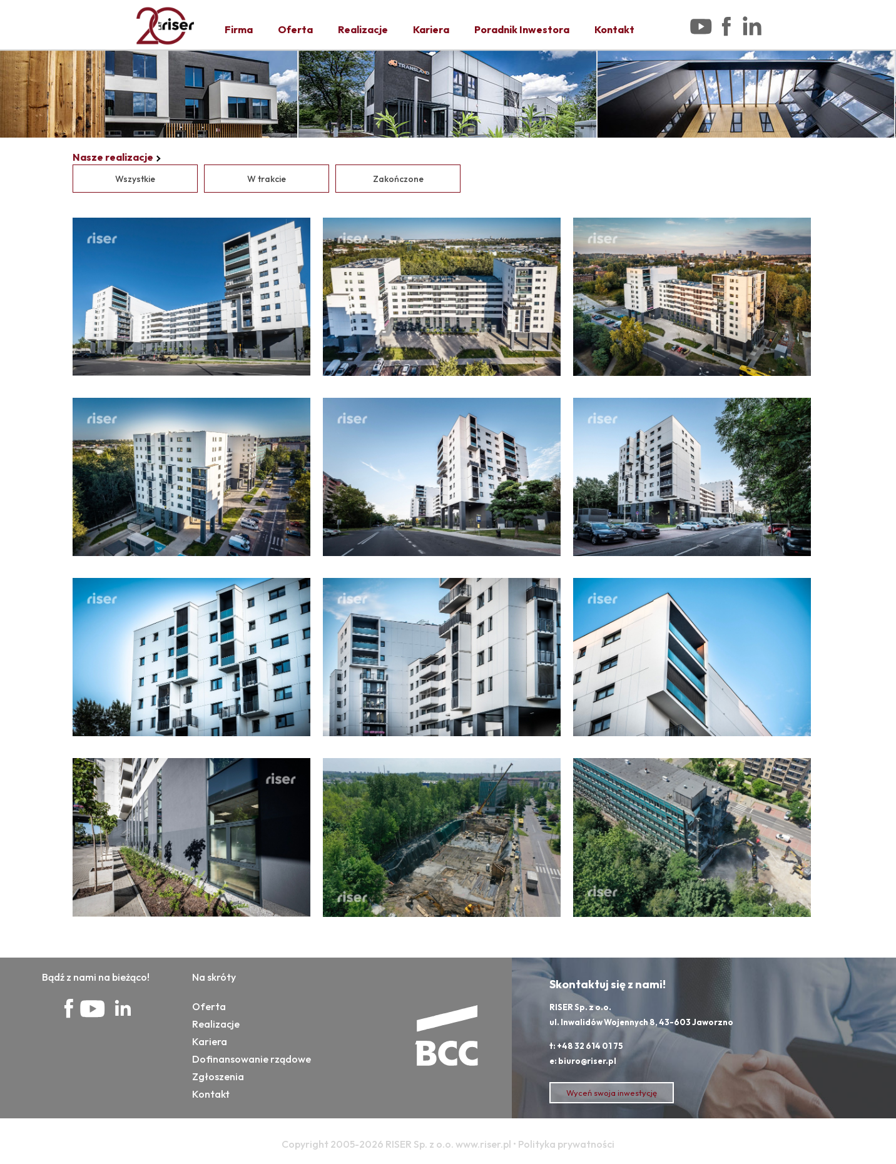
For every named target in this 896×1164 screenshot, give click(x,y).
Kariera (431, 29)
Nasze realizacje (113, 157)
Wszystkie (135, 179)
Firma (239, 29)
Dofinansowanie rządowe (251, 1059)
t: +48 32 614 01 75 (586, 1046)
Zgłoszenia (218, 1076)
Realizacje (363, 29)
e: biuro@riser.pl (582, 1061)
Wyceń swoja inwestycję (611, 1093)
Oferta (295, 29)
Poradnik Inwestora (521, 29)
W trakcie (266, 179)
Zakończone (398, 179)
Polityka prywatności (566, 1144)
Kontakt (614, 29)
